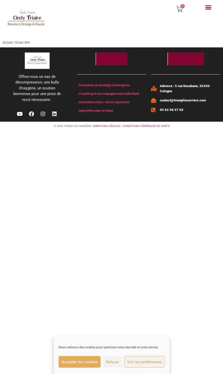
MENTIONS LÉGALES (106, 126)
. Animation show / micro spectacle (103, 102)
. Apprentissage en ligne (95, 110)
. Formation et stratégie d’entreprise (103, 85)
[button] (208, 7)
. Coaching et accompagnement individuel (108, 94)
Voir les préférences (144, 362)
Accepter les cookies (79, 362)
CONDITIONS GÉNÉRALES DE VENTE (146, 126)
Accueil (8, 42)
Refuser (112, 362)
